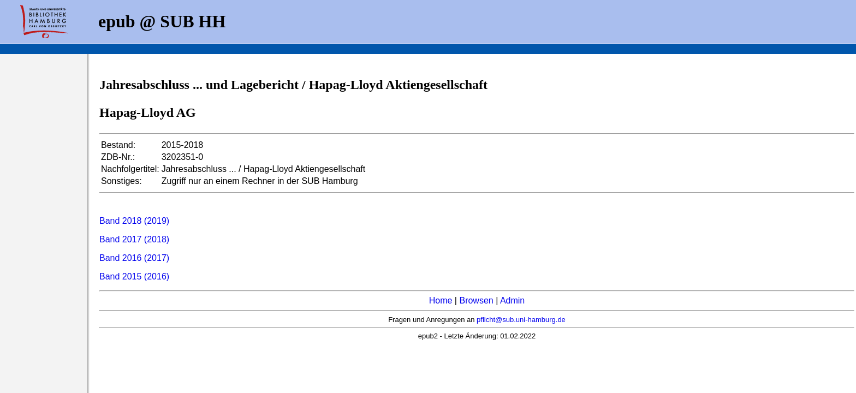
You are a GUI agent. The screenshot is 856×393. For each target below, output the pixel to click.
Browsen (476, 300)
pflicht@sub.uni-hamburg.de (521, 319)
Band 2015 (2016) (134, 276)
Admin (512, 300)
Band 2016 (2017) (134, 258)
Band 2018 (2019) (134, 220)
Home (441, 300)
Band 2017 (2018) (134, 239)
